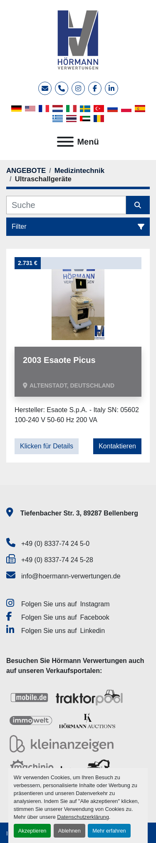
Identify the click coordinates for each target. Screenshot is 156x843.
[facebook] (95, 88)
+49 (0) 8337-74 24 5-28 (57, 559)
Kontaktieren (117, 446)
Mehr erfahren (109, 831)
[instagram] (78, 88)
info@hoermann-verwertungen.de (71, 576)
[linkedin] (111, 88)
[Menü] (65, 142)
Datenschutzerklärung (83, 817)
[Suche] (66, 205)
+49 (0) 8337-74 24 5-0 (55, 543)
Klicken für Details (46, 446)
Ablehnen (69, 831)
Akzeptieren (32, 831)
